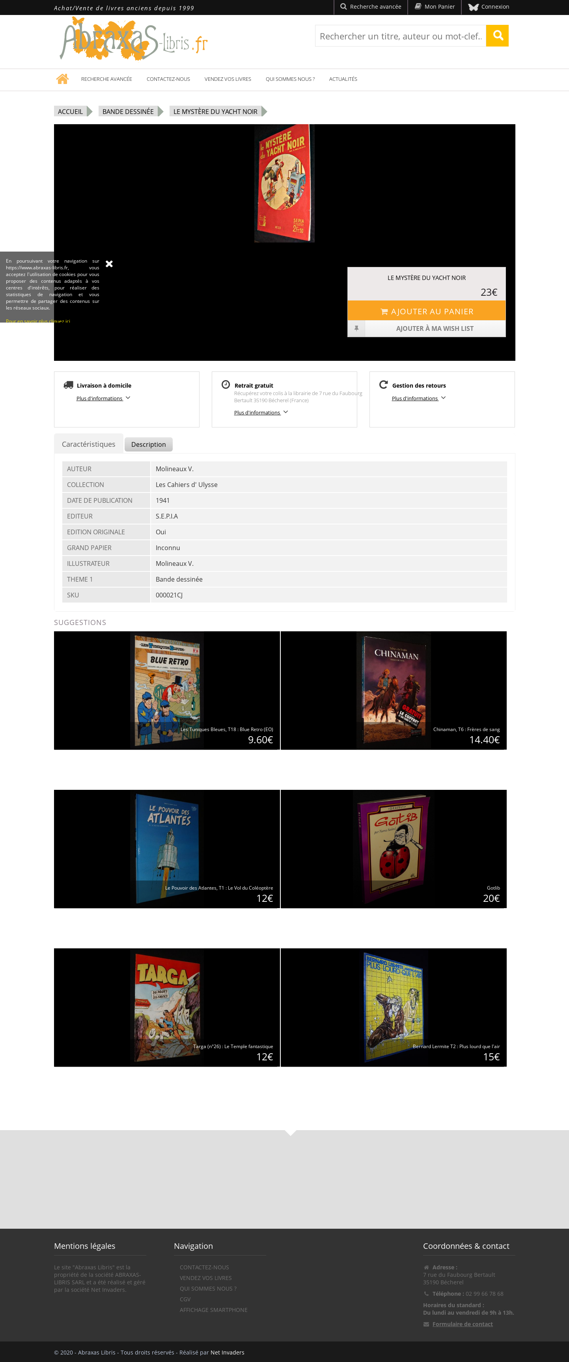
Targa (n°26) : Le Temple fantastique (233, 1046)
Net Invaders (227, 1352)
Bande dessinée (128, 111)
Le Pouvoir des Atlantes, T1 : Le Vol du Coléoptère (219, 887)
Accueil (70, 111)
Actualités (343, 78)
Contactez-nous (168, 78)
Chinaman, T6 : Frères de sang (466, 729)
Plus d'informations (104, 398)
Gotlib (493, 887)
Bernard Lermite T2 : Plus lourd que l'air (456, 1046)
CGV (185, 1299)
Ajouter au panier (427, 311)
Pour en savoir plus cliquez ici (38, 369)
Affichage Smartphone (214, 1309)
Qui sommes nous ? (290, 78)
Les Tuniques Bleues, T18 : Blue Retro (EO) (227, 729)
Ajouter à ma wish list (411, 328)
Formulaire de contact (463, 1324)
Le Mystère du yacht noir (215, 111)
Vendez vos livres (228, 78)
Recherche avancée (106, 78)
